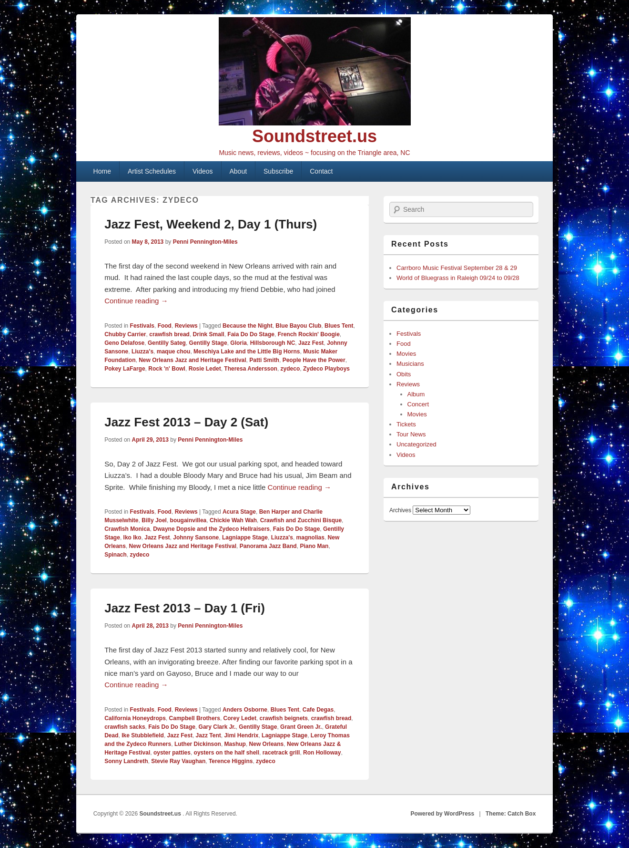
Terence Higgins (231, 761)
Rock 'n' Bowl (166, 368)
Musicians (410, 363)
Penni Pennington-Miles (205, 241)
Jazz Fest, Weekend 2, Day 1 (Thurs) (210, 224)
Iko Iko (132, 537)
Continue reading (136, 301)
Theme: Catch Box (511, 813)
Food (165, 325)
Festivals (142, 325)
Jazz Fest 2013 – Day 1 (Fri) (184, 608)
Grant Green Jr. (301, 727)
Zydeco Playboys (326, 368)
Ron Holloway (322, 752)
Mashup (235, 744)
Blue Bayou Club (298, 325)
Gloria (238, 343)
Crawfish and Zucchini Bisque (301, 520)
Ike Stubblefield (143, 735)
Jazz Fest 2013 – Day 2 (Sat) (186, 422)
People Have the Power (314, 360)
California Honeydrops (135, 718)
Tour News (411, 434)
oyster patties (172, 752)
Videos (203, 171)
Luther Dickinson (197, 744)
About (238, 171)
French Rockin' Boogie (309, 334)
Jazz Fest (311, 343)
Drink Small (208, 334)
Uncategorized (416, 444)
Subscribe (278, 171)
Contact (321, 171)
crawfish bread (169, 334)
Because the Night (248, 325)
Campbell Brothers (194, 718)
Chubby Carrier (125, 334)
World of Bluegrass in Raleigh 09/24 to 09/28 (457, 277)
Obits (403, 374)
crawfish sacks (124, 727)
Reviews (186, 325)
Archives (400, 510)
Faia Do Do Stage (250, 334)
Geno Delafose (124, 343)
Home (102, 171)
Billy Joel (154, 520)
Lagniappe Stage (245, 537)
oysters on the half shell (226, 752)
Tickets (406, 424)
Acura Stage (239, 511)
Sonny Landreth (126, 761)
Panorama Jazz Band (268, 546)
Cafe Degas (318, 709)
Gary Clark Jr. (217, 727)
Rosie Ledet (205, 368)
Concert (418, 404)
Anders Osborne (245, 709)
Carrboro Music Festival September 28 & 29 (456, 267)
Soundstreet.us (314, 136)
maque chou (174, 351)
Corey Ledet (239, 718)
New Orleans (266, 744)
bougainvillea (188, 520)
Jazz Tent (208, 735)
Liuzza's (142, 351)
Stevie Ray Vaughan (178, 761)
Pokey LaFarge (124, 368)
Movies (406, 353)
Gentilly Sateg (167, 343)
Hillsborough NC (272, 343)
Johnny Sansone (196, 537)
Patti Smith (264, 360)
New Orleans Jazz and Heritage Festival (192, 360)
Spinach (115, 554)
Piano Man (314, 546)
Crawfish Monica (127, 529)
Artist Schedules (152, 171)
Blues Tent (339, 325)
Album (416, 394)
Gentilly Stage (208, 343)
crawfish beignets (284, 718)
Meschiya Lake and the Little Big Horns (246, 351)
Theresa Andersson (250, 368)
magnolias (310, 537)
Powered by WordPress (442, 813)
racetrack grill (281, 752)
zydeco (290, 368)
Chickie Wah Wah (233, 520)
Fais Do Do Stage (296, 529)
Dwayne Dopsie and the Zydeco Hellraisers (211, 529)
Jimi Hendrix (241, 735)
